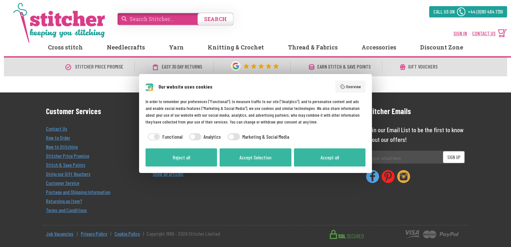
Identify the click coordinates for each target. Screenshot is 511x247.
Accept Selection (255, 157)
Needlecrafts (126, 47)
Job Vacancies (59, 234)
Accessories (379, 47)
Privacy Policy (94, 234)
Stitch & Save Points (65, 165)
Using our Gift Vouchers (68, 174)
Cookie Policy (127, 234)
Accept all (330, 157)
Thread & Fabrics (313, 47)
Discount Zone (441, 47)
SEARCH (215, 19)
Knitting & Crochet (236, 47)
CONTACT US (483, 33)
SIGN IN (460, 33)
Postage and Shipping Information (78, 192)
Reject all (181, 157)
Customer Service (62, 183)
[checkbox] (164, 137)
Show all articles (168, 174)
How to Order (58, 137)
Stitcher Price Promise (67, 156)
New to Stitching (62, 147)
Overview (350, 87)
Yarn (176, 47)
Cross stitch (65, 47)
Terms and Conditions (66, 210)
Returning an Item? (64, 201)
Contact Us (56, 128)
